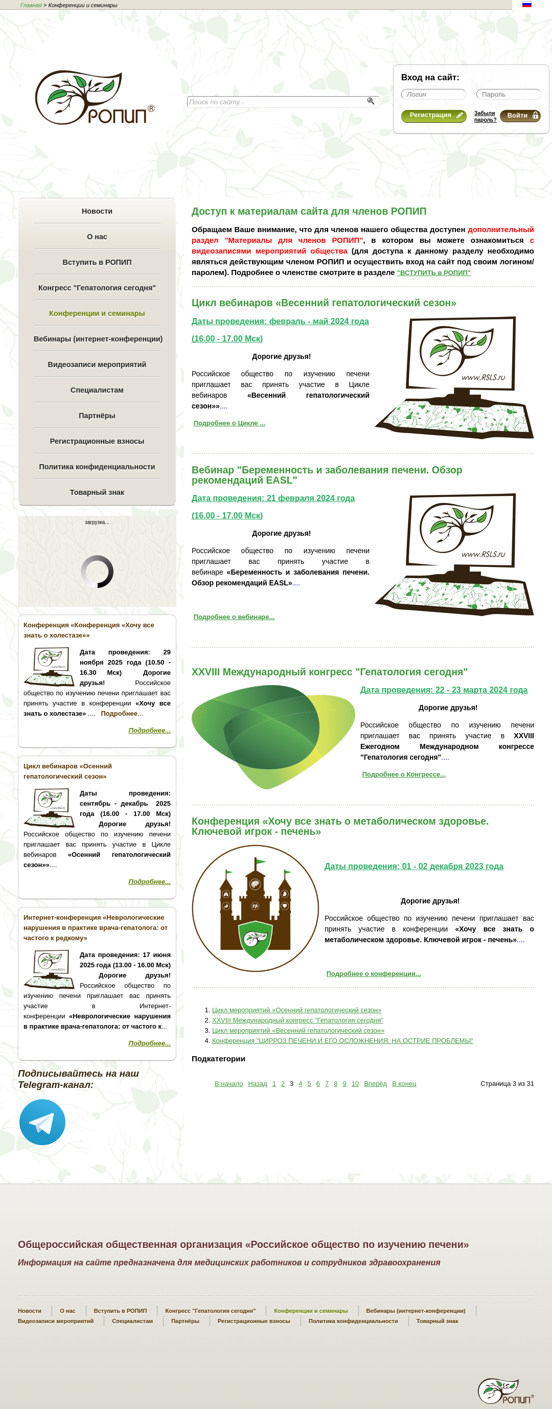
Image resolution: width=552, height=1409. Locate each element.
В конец (404, 1083)
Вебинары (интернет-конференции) (97, 339)
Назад (257, 1083)
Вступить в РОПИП (97, 262)
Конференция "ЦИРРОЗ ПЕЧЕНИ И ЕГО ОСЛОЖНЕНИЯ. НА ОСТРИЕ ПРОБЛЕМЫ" (342, 1040)
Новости (97, 211)
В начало (229, 1083)
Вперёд (375, 1083)
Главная (31, 5)
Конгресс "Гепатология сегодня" (97, 288)
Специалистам (97, 390)
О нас (97, 237)
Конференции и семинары (97, 313)
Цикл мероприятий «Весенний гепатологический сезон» (298, 1030)
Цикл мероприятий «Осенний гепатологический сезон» (296, 1010)
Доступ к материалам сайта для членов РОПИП (309, 211)
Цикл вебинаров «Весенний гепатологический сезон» (324, 302)
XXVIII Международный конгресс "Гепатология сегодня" (330, 671)
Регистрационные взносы (97, 441)
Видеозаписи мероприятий (97, 364)
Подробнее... (150, 730)
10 (355, 1083)
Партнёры (97, 416)
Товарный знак (97, 492)
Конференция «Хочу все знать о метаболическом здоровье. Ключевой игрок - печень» (340, 826)
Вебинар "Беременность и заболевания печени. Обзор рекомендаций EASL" (327, 475)
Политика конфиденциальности (97, 467)
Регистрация (436, 115)
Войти (523, 115)
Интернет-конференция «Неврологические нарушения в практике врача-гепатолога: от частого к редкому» (96, 928)
